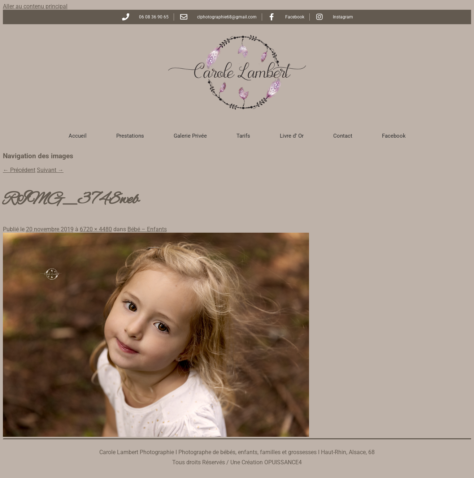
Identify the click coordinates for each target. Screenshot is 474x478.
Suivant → (50, 170)
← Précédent (19, 170)
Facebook (394, 136)
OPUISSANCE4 (283, 462)
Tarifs (243, 136)
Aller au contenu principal (35, 6)
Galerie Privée (190, 136)
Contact (342, 136)
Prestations (130, 136)
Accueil (78, 136)
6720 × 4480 (96, 229)
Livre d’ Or (292, 136)
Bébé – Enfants (147, 229)
